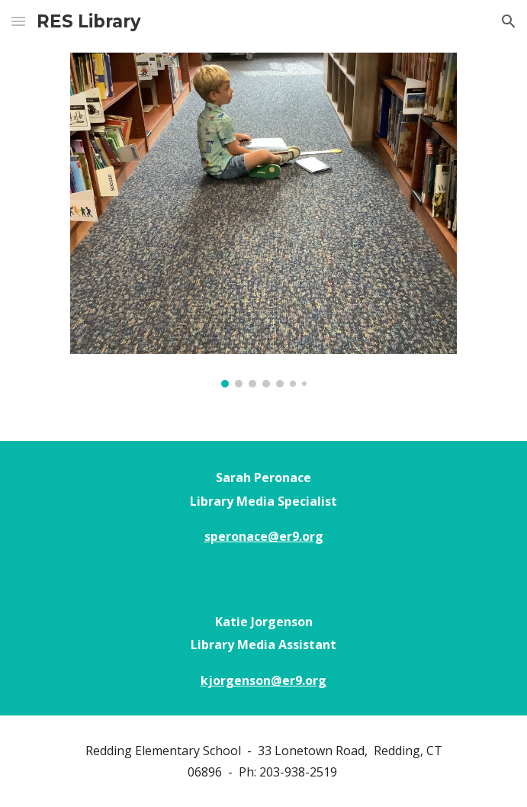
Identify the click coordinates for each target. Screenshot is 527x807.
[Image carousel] (263, 220)
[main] (263, 513)
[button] (18, 21)
